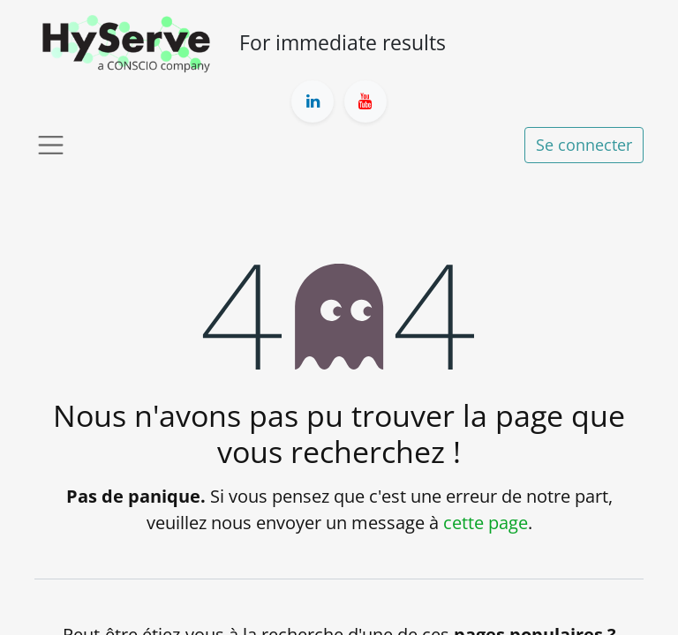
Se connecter (584, 144)
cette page (485, 522)
